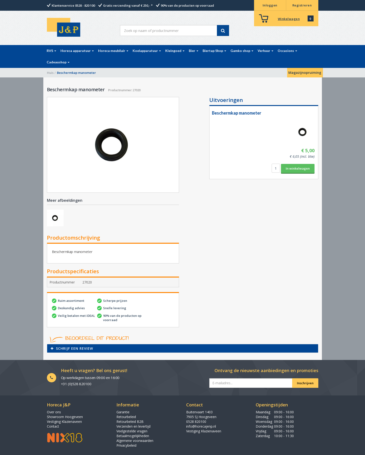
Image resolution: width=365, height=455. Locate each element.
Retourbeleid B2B (130, 421)
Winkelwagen (289, 19)
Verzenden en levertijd (133, 426)
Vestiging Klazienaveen (64, 421)
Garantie (123, 412)
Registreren (302, 5)
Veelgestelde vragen (131, 431)
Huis (50, 73)
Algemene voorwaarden (134, 440)
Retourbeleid (126, 417)
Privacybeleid (126, 445)
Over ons (54, 412)
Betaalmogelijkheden (132, 436)
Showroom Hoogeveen (65, 417)
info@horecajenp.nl (201, 426)
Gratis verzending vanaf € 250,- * (128, 5)
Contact (53, 426)
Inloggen (270, 5)
